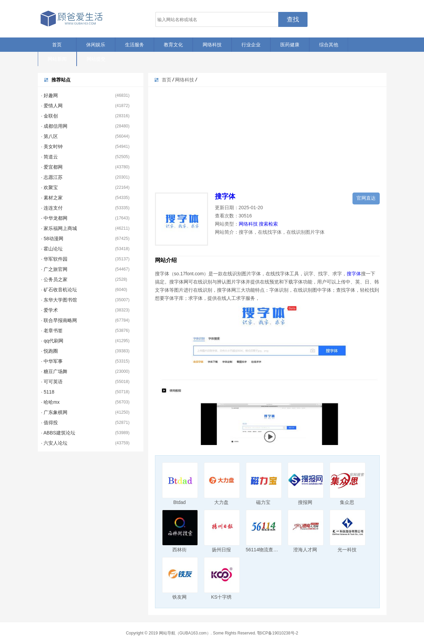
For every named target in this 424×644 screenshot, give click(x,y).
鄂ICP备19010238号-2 (277, 633)
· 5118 (47, 392)
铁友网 (179, 597)
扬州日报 (221, 549)
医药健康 (289, 44)
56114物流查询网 (264, 549)
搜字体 (225, 196)
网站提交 (96, 59)
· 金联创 (49, 116)
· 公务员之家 (54, 279)
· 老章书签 (52, 330)
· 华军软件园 (54, 259)
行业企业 (251, 44)
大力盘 (221, 502)
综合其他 (328, 44)
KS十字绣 (221, 597)
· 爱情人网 (52, 105)
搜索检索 (268, 224)
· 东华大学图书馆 (59, 300)
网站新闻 (57, 59)
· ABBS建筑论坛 (58, 432)
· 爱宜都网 (52, 167)
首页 (57, 44)
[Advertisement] (267, 134)
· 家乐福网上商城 (59, 228)
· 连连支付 (52, 208)
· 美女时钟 (52, 146)
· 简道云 (49, 156)
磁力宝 (263, 502)
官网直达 (366, 198)
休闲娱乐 (95, 44)
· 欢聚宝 (49, 187)
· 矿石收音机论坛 (59, 289)
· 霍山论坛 (52, 248)
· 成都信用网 (54, 126)
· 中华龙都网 (54, 218)
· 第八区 (49, 136)
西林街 (179, 549)
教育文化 (173, 44)
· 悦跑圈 (49, 351)
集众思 (347, 502)
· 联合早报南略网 (59, 320)
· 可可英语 (52, 381)
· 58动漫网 (52, 238)
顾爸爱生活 (72, 18)
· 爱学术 (49, 310)
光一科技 (347, 549)
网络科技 (212, 44)
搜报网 (305, 502)
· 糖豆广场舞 (54, 371)
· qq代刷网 (52, 340)
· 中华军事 (52, 361)
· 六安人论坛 (54, 443)
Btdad (179, 502)
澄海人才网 (305, 549)
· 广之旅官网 (54, 269)
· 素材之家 (52, 197)
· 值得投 (49, 422)
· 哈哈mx (50, 402)
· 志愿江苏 (52, 177)
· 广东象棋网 (54, 412)
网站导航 (167, 633)
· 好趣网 (49, 95)
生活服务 (134, 44)
